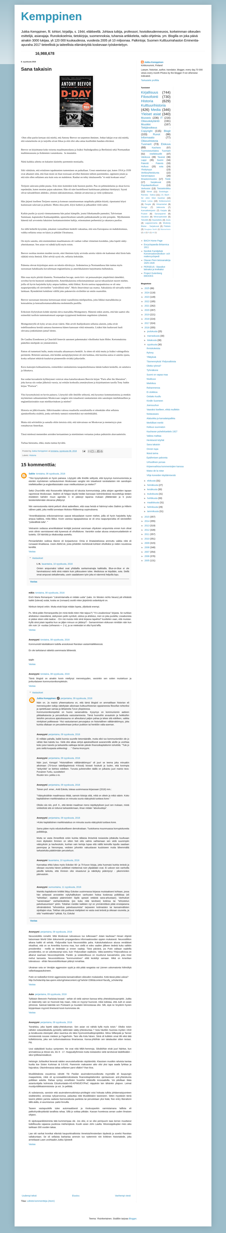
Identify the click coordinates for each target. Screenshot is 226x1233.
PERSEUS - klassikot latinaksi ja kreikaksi (154, 268)
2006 (147, 556)
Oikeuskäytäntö (150, 121)
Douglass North (150, 229)
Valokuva (145, 157)
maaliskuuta (153, 502)
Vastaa (32, 551)
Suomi (160, 160)
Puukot (144, 214)
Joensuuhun (153, 405)
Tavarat (161, 157)
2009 (147, 543)
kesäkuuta (152, 489)
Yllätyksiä (151, 357)
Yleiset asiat (151, 114)
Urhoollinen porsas (156, 462)
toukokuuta (153, 494)
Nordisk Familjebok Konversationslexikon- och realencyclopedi (157, 254)
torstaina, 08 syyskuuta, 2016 (50, 473)
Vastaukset (37, 558)
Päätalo (167, 226)
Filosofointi (149, 97)
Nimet (149, 192)
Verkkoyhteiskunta (150, 172)
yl (144, 232)
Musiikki (146, 124)
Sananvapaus (148, 175)
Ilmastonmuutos (149, 179)
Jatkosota (160, 207)
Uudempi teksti (29, 1195)
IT (161, 117)
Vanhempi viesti (123, 1195)
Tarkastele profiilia (150, 80)
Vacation (145, 217)
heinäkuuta (153, 485)
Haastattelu (157, 220)
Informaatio (147, 137)
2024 (147, 292)
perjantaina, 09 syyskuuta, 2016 (76, 698)
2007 (147, 552)
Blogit (167, 131)
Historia (32, 455)
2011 (147, 534)
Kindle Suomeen (155, 400)
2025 (147, 288)
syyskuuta (152, 344)
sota (161, 166)
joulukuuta (152, 331)
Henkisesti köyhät (155, 440)
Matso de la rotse (155, 470)
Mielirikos (151, 383)
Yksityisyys (146, 169)
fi (148, 232)
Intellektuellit (156, 154)
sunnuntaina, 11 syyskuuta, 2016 (64, 887)
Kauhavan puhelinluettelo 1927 (162, 431)
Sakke (32, 473)
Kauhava (156, 147)
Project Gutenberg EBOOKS (153, 274)
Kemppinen (51, 16)
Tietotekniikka (163, 188)
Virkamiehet (161, 204)
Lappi (143, 160)
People (148, 204)
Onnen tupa (152, 449)
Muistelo (146, 117)
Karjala (164, 210)
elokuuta (151, 480)
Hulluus (145, 166)
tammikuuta (153, 511)
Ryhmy (150, 352)
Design (144, 207)
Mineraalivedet (160, 217)
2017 (147, 323)
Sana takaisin (153, 444)
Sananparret (160, 214)
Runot (156, 134)
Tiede (168, 179)
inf (153, 232)
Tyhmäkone (152, 370)
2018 (147, 319)
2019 (147, 314)
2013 (147, 525)
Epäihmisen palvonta (157, 457)
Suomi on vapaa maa (157, 374)
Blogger (132, 1218)
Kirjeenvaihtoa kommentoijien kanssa (165, 466)
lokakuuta (152, 340)
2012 (147, 530)
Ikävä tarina (152, 453)
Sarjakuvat (155, 182)
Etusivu (75, 1195)
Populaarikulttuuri (149, 185)
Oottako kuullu (154, 396)
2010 (147, 538)
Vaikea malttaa (154, 436)
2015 (147, 516)
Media (156, 110)
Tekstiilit (144, 220)
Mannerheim (165, 229)
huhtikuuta (152, 498)
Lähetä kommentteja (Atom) (41, 1201)
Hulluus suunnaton (156, 427)
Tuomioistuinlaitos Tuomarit (156, 150)
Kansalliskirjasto (148, 210)
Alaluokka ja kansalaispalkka (161, 418)
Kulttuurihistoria (153, 105)
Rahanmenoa (153, 387)
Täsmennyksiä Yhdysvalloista (161, 361)
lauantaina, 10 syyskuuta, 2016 (57, 564)
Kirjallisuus (149, 92)
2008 (147, 547)
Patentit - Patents (152, 163)
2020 (147, 310)
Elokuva (166, 144)
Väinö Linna (147, 201)
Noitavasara (153, 414)
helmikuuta (153, 507)
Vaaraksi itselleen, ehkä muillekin (163, 409)
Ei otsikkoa (152, 392)
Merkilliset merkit (155, 422)
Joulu (168, 220)
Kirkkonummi (165, 201)
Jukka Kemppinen (46, 698)
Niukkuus (151, 379)
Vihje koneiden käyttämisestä (161, 475)
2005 (147, 560)
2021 (147, 305)
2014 (147, 521)
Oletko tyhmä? (154, 366)
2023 (147, 297)
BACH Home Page (153, 240)
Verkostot (145, 188)
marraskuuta (153, 336)
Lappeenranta (151, 223)
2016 (147, 327)
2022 (147, 301)
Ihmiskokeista (153, 348)
